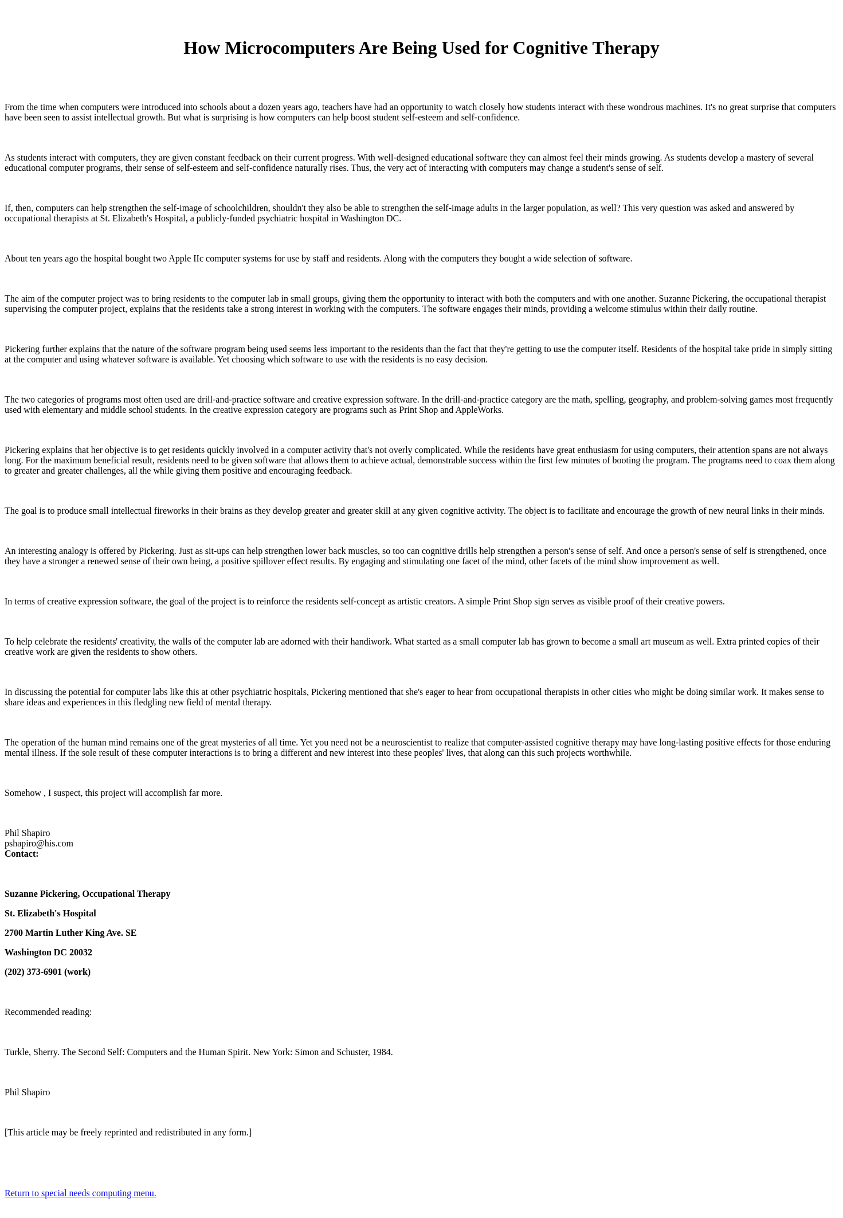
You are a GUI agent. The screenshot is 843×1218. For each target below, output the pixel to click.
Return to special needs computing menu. (80, 1193)
